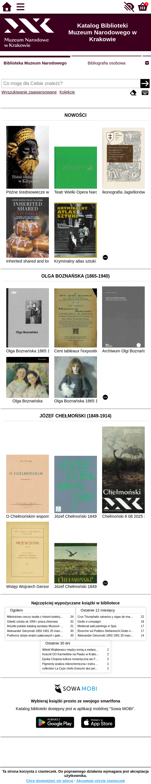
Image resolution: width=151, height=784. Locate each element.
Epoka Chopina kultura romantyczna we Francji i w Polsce (79, 659)
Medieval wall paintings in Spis (97, 626)
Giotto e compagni (89, 621)
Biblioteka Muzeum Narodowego (35, 63)
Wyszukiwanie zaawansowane (29, 92)
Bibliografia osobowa (106, 63)
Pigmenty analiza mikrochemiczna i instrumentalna (74, 664)
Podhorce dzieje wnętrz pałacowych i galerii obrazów (40, 635)
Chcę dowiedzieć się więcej (49, 781)
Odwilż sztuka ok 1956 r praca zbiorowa (32, 621)
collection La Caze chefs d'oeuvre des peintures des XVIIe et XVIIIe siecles (90, 668)
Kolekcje (67, 92)
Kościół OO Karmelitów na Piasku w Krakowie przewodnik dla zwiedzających (91, 654)
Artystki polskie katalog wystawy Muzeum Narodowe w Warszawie (49, 626)
